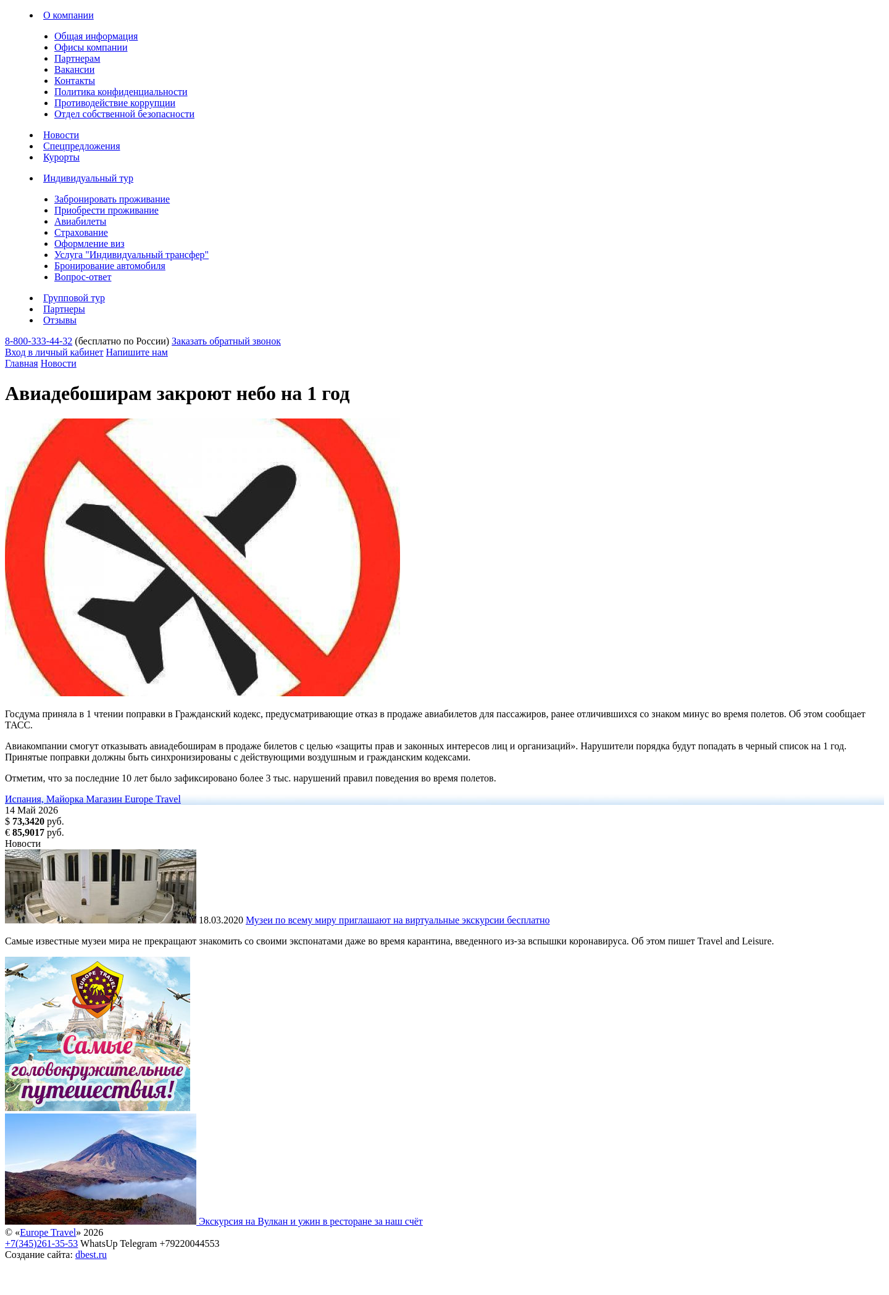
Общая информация (96, 36)
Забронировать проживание (112, 199)
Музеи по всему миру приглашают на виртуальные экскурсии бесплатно (397, 920)
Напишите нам (137, 352)
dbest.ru (91, 1254)
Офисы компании (90, 47)
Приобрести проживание (106, 210)
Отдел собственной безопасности (124, 114)
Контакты (74, 80)
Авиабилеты (80, 221)
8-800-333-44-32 (38, 341)
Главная (21, 363)
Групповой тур (74, 298)
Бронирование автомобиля (109, 265)
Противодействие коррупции (114, 103)
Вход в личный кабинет (54, 352)
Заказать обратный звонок (226, 341)
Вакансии (74, 69)
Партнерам (77, 58)
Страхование (81, 232)
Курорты (61, 157)
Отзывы (60, 320)
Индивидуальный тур (88, 178)
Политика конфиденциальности (121, 91)
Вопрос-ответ (82, 277)
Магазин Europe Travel (133, 799)
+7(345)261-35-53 (41, 1243)
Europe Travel (48, 1232)
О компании (68, 15)
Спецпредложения (81, 146)
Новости (61, 135)
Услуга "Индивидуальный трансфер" (131, 254)
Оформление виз (89, 243)
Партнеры (64, 309)
